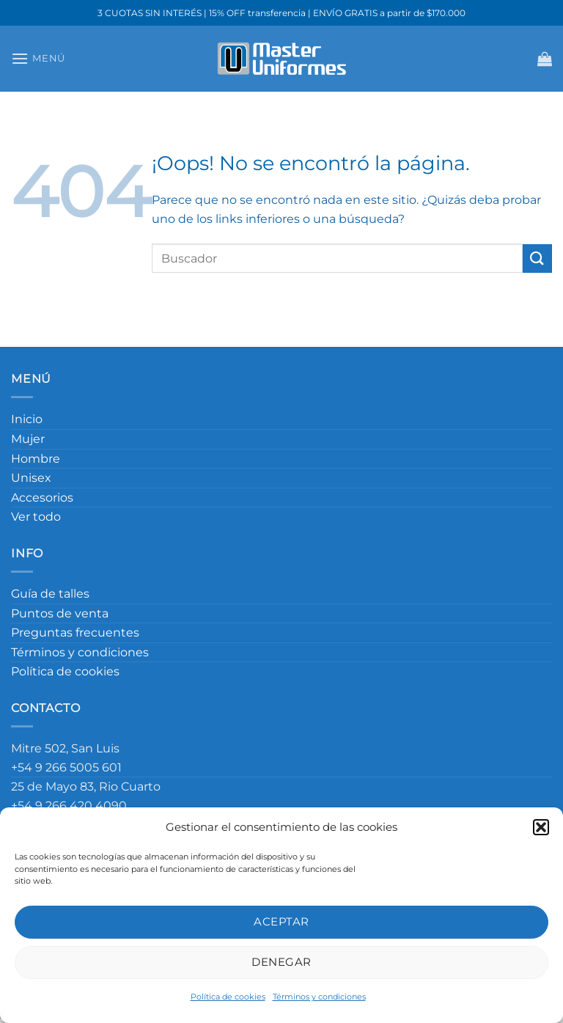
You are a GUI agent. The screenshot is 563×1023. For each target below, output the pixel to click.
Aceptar (281, 921)
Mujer (28, 439)
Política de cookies (228, 996)
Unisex (31, 478)
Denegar (281, 962)
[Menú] (38, 58)
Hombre (35, 459)
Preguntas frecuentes (75, 632)
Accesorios (42, 498)
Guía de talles (50, 594)
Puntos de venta (59, 613)
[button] (541, 827)
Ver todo (36, 517)
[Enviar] (537, 258)
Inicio (27, 419)
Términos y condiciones (319, 996)
